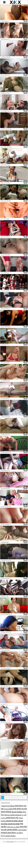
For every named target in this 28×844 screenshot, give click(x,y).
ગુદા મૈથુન (19, 833)
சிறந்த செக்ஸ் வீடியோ (8, 836)
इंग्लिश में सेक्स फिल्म (8, 833)
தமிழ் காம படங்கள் (13, 827)
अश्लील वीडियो (12, 830)
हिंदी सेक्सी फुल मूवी (20, 809)
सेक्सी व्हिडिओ (6, 812)
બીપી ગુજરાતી (10, 842)
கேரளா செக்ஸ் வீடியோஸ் (13, 815)
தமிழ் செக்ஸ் (22, 830)
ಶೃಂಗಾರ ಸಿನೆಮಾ (17, 812)
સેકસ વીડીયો (8, 809)
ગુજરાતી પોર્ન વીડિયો (7, 806)
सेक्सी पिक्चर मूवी (12, 818)
